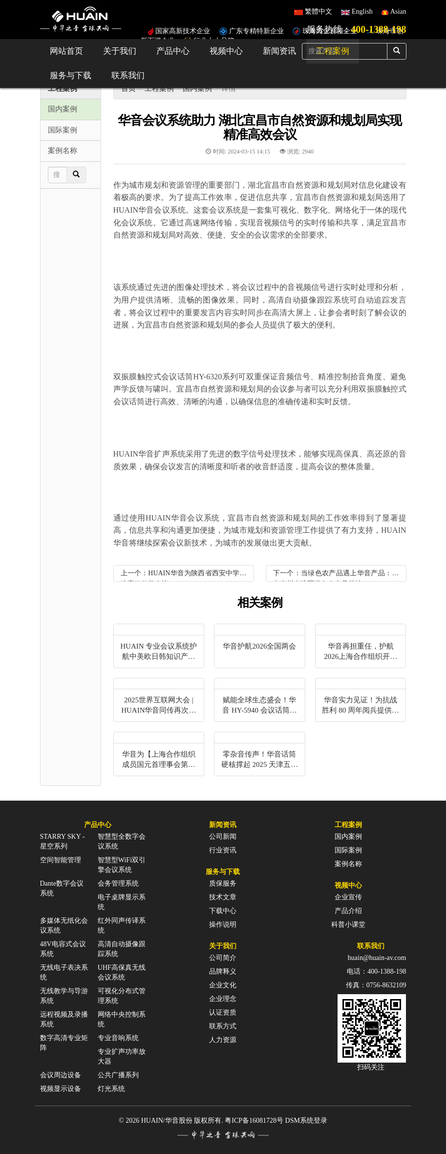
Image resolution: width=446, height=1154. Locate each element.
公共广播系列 (118, 1075)
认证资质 (222, 1012)
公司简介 (222, 957)
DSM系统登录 (306, 1120)
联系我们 (128, 75)
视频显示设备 (60, 1088)
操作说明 (222, 924)
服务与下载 (70, 75)
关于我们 (119, 51)
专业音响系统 (118, 1038)
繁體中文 (318, 11)
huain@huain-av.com (377, 957)
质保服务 (222, 883)
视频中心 (226, 51)
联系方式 (222, 1026)
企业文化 (222, 985)
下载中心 (222, 910)
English (362, 11)
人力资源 (222, 1040)
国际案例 (348, 850)
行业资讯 (222, 850)
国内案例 (197, 88)
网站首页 (66, 51)
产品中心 (173, 51)
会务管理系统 (118, 883)
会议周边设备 (60, 1075)
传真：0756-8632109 (376, 985)
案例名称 (348, 864)
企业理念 (222, 998)
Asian (398, 11)
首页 (128, 88)
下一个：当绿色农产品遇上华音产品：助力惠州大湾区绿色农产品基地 (336, 575)
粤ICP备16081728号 (254, 1120)
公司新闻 (222, 836)
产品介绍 (348, 910)
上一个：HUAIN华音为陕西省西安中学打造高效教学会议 (184, 575)
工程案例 (159, 88)
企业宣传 (348, 897)
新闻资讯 (279, 51)
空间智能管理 (60, 860)
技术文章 (222, 897)
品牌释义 (222, 971)
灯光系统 (111, 1088)
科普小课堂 (348, 924)
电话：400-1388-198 (376, 971)
